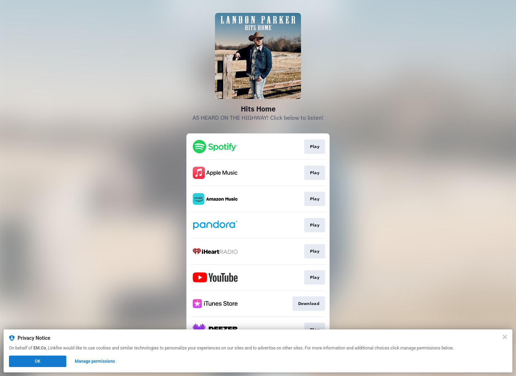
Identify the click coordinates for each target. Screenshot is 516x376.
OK (37, 361)
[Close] (505, 337)
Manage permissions (95, 361)
